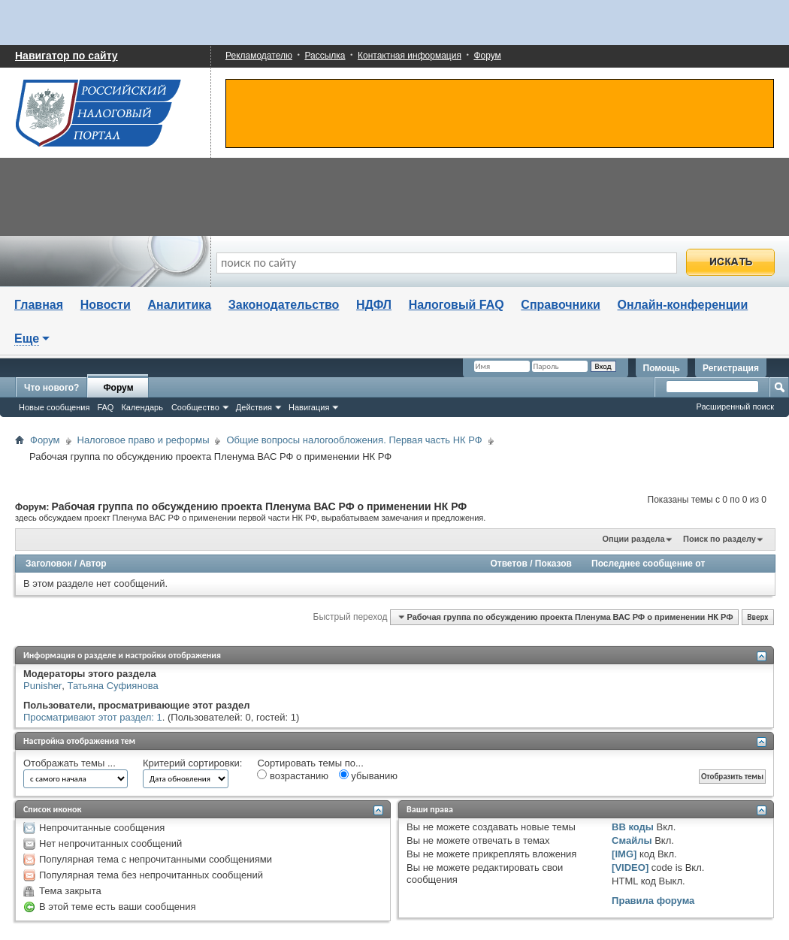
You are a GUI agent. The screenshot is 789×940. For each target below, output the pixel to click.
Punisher (42, 685)
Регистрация (731, 368)
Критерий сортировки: (192, 763)
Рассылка (324, 55)
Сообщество (195, 407)
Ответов (508, 563)
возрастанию (292, 775)
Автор (92, 563)
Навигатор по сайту (66, 56)
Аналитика (179, 304)
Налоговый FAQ (456, 304)
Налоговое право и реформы (143, 440)
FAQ (105, 407)
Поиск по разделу (719, 538)
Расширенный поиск (735, 406)
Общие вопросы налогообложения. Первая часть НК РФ (354, 440)
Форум (486, 55)
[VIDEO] (630, 867)
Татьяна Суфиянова (113, 685)
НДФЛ (373, 304)
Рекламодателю (258, 55)
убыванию (368, 775)
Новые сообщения (54, 407)
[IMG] (624, 854)
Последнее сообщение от (648, 563)
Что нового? (51, 387)
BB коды (633, 827)
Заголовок (48, 563)
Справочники (560, 304)
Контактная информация (409, 55)
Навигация (309, 407)
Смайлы (631, 840)
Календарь (142, 407)
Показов (553, 563)
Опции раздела (633, 538)
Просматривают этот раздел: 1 (92, 717)
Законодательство (284, 304)
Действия (254, 407)
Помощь (661, 368)
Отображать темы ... (69, 763)
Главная (38, 304)
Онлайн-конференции (683, 304)
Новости (105, 304)
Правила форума (653, 900)
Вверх (757, 617)
